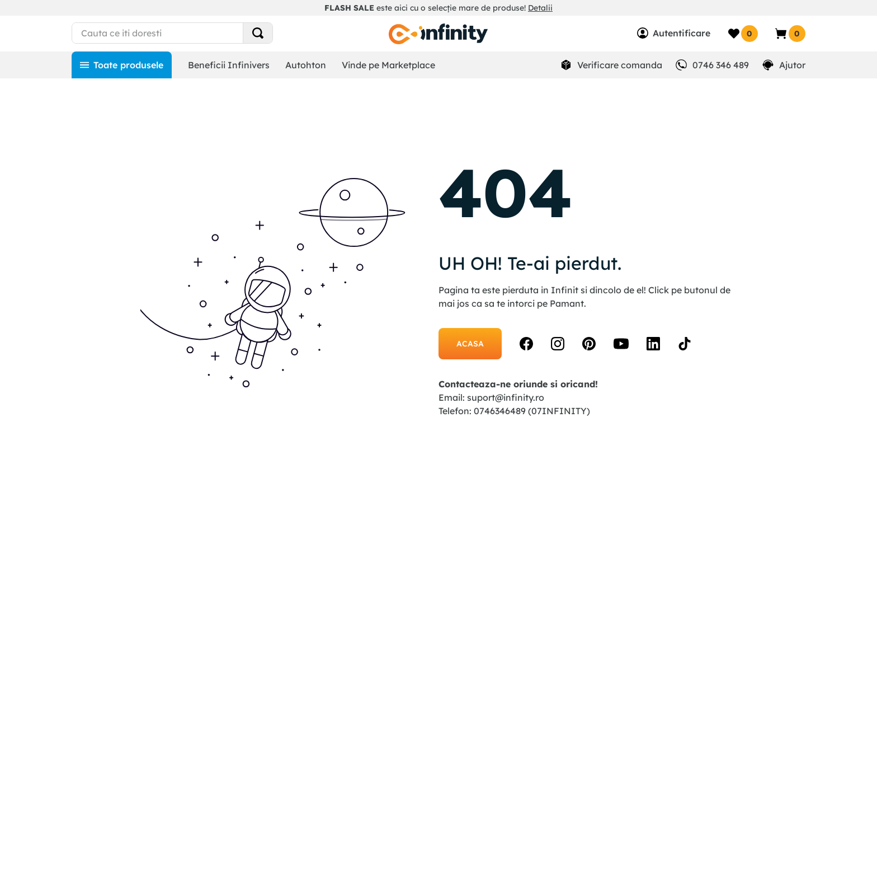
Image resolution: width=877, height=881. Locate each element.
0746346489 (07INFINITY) (532, 410)
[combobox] (193, 33)
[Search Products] (257, 33)
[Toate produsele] (122, 64)
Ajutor (792, 65)
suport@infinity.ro (505, 397)
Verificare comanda (619, 65)
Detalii (540, 8)
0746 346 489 (720, 65)
